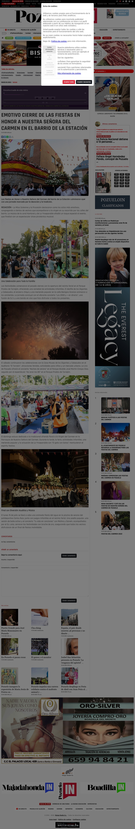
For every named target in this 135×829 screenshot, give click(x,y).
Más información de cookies (69, 73)
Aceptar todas (69, 82)
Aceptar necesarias (84, 82)
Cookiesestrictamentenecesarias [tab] (49, 49)
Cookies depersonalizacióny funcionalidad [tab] (49, 65)
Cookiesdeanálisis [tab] (49, 57)
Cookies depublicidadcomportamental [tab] (49, 72)
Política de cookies (59, 41)
